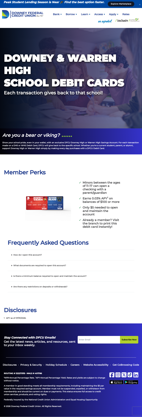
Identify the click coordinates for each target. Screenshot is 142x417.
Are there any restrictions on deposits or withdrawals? (40, 286)
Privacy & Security (31, 364)
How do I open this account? (27, 255)
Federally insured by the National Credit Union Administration (35, 399)
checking (89, 189)
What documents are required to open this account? (39, 265)
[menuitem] (57, 14)
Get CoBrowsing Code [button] (126, 364)
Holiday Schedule (56, 364)
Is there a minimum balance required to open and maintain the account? (49, 276)
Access (99, 14)
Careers (75, 364)
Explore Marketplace (121, 4)
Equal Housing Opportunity (84, 399)
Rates (125, 14)
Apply (113, 14)
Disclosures (10, 364)
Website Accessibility (95, 364)
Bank (57, 14)
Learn (85, 14)
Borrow (71, 14)
